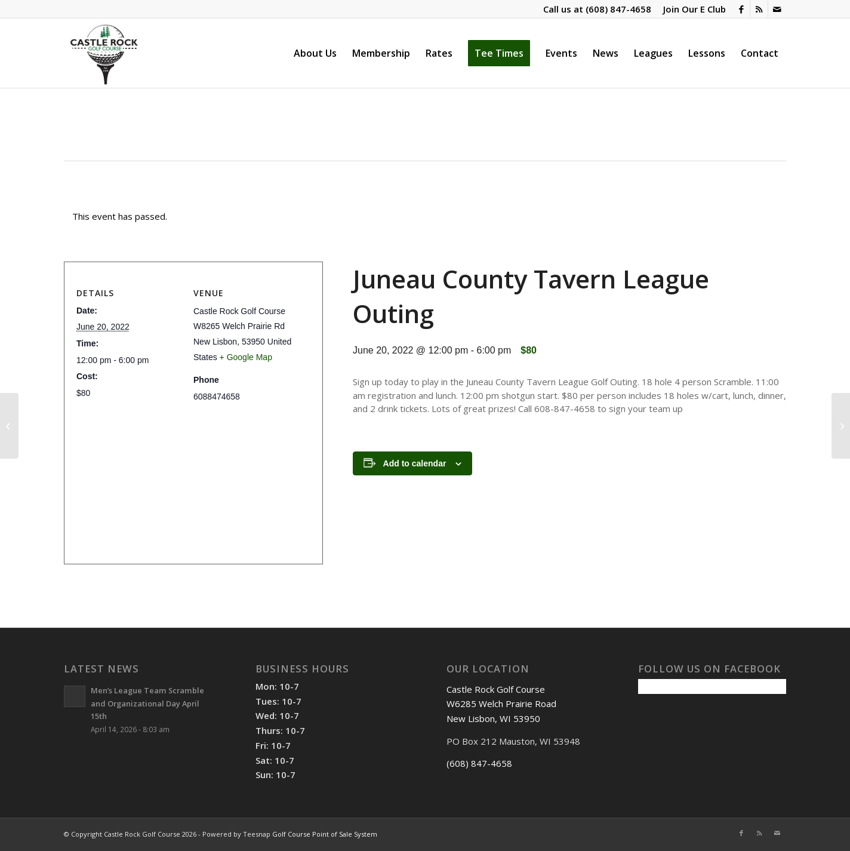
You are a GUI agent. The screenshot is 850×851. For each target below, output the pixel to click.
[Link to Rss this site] (759, 9)
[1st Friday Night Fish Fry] (9, 426)
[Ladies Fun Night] (840, 426)
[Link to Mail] (777, 9)
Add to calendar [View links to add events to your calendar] (414, 463)
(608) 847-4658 (618, 9)
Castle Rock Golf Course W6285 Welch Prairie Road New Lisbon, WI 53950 (501, 704)
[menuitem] (691, 9)
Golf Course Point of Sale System (324, 834)
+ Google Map (246, 357)
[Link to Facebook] (741, 9)
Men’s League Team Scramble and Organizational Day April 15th (147, 703)
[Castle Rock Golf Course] (104, 53)
